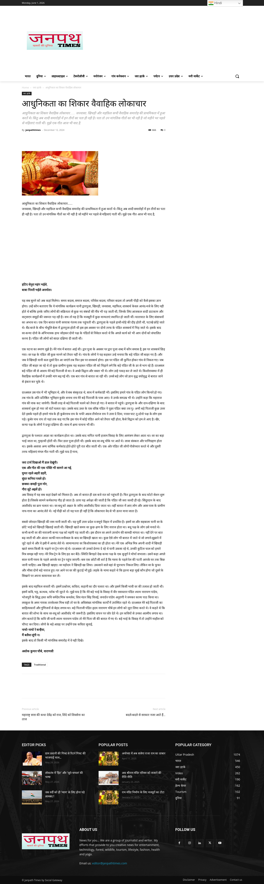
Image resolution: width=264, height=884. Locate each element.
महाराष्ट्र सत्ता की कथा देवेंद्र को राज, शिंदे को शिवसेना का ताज (53, 717)
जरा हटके (37, 87)
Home (25, 87)
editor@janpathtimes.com (109, 863)
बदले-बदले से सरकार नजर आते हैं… (145, 715)
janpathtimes (33, 129)
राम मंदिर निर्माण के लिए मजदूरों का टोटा (143, 792)
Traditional (40, 664)
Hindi (215, 3)
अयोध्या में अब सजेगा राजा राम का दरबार (143, 753)
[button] (237, 76)
